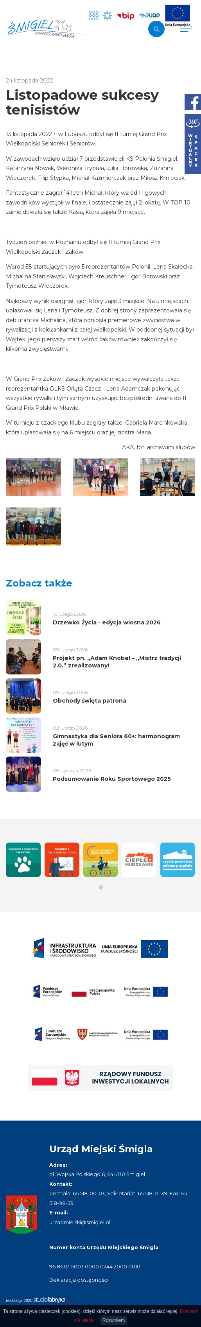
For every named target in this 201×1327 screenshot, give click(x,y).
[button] (101, 887)
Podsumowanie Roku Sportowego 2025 (112, 778)
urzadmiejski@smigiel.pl (79, 1222)
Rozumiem (113, 1320)
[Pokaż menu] (185, 29)
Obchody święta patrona (89, 700)
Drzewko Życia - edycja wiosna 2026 (107, 622)
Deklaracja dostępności (78, 1280)
